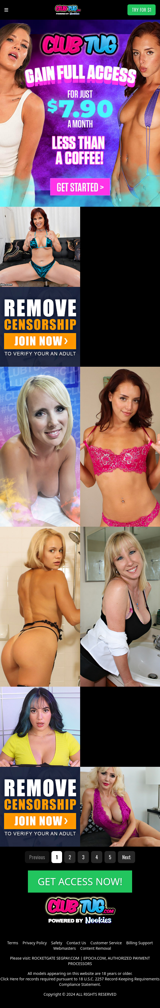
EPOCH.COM (94, 958)
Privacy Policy (35, 942)
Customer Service (106, 942)
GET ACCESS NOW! (80, 881)
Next (126, 857)
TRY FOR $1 (141, 10)
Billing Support (139, 942)
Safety (56, 942)
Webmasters (64, 948)
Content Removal (95, 948)
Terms (12, 942)
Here (14, 978)
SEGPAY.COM (67, 958)
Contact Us (76, 942)
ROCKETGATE (43, 958)
